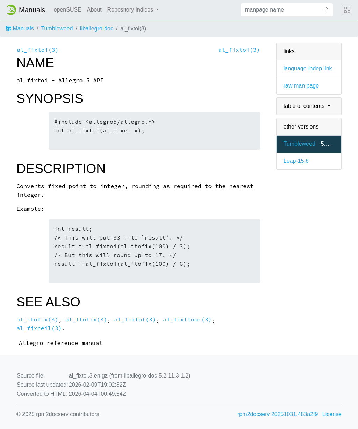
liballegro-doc (96, 29)
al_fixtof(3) (135, 319)
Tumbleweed (57, 29)
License (332, 414)
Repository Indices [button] (131, 10)
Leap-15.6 (296, 161)
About (94, 10)
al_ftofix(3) (86, 319)
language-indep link (308, 68)
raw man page (301, 86)
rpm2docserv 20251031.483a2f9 (277, 414)
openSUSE (67, 10)
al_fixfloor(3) (187, 319)
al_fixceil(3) (39, 328)
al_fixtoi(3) (38, 50)
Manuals (20, 29)
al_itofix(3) (37, 319)
